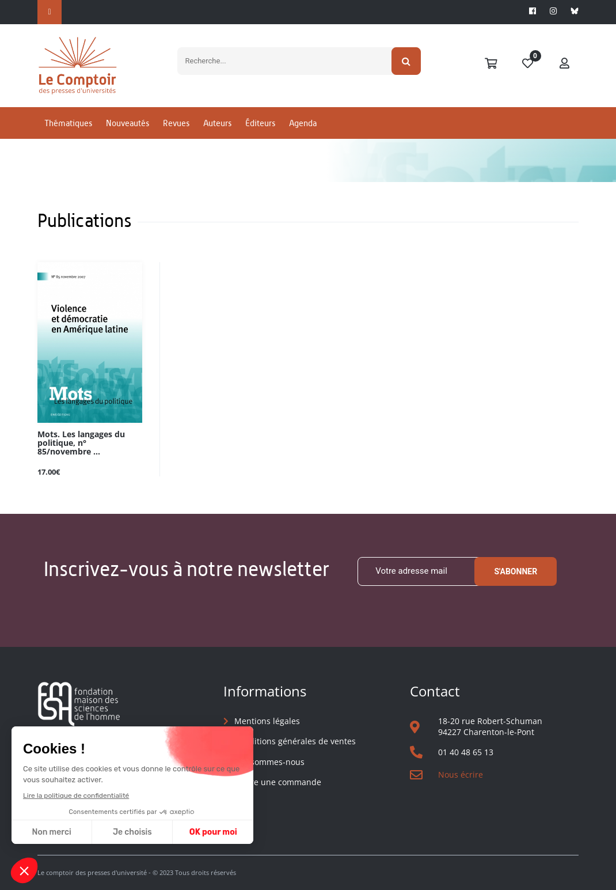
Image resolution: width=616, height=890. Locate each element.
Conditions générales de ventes (295, 741)
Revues (176, 123)
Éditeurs (260, 123)
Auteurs (217, 123)
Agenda (303, 123)
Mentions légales (267, 720)
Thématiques (68, 123)
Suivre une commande (277, 782)
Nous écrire (460, 774)
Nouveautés (127, 123)
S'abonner (515, 571)
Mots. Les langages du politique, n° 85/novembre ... (81, 443)
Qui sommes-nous (269, 761)
